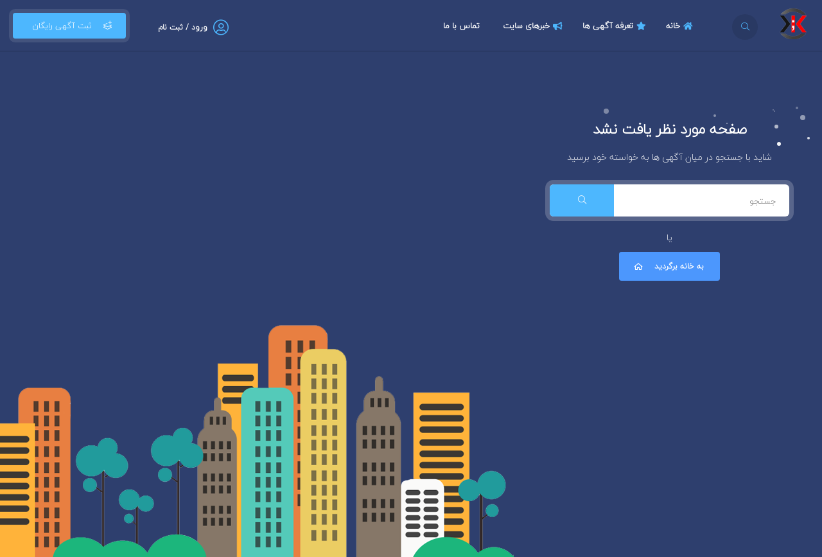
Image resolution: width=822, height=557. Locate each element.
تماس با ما (461, 26)
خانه (681, 26)
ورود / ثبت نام (182, 27)
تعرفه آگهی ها (615, 26)
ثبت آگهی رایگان (69, 26)
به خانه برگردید (668, 266)
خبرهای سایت (534, 26)
